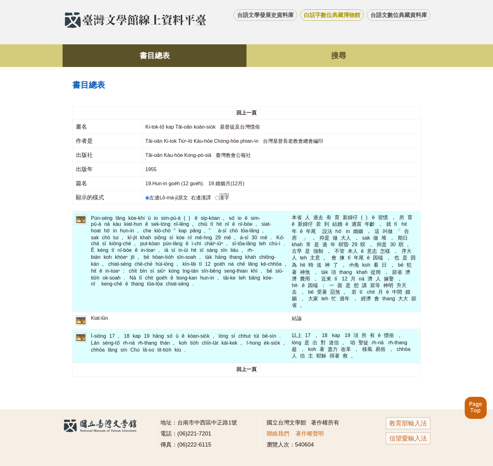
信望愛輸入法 (408, 438)
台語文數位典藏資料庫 (398, 15)
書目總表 (155, 55)
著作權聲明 (310, 433)
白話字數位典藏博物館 (332, 15)
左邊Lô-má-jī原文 (167, 197)
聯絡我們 (278, 433)
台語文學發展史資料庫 (265, 15)
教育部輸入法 (408, 423)
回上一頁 (246, 112)
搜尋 (338, 55)
